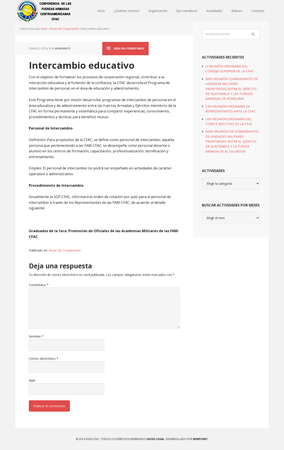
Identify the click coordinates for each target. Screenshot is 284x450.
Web (32, 380)
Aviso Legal (155, 439)
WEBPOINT (200, 439)
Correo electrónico (43, 358)
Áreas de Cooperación (65, 250)
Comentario (39, 285)
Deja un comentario (129, 48)
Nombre (36, 336)
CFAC (44, 11)
